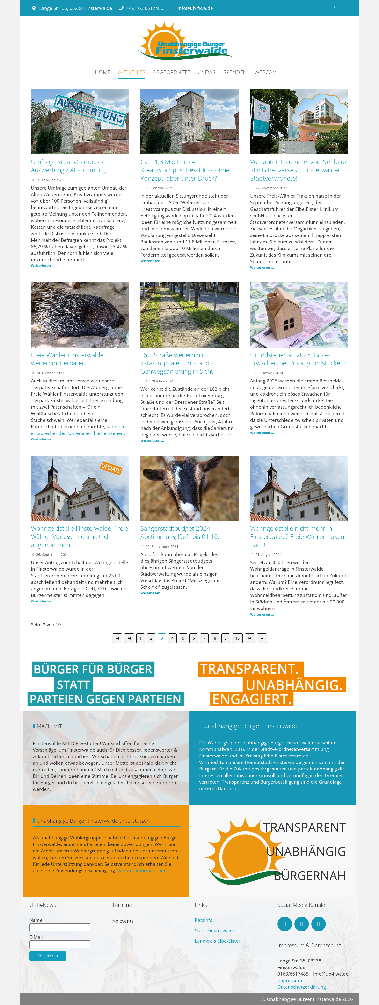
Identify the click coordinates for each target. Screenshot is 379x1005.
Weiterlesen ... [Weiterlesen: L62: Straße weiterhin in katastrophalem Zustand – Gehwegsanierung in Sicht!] (152, 440)
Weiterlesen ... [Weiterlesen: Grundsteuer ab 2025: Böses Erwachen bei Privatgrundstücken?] (262, 432)
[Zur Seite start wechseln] (117, 638)
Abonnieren (47, 956)
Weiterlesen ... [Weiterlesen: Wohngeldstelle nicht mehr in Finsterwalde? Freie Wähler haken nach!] (262, 614)
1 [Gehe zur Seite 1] (140, 638)
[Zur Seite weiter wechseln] (250, 638)
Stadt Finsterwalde (215, 930)
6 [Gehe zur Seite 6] (194, 638)
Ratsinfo (203, 920)
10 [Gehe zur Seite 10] (237, 638)
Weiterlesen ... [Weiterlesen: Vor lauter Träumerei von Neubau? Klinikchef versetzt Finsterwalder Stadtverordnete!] (262, 267)
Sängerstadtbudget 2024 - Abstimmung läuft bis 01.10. (179, 532)
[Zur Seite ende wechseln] (262, 638)
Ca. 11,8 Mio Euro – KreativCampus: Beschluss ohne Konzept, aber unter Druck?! (184, 170)
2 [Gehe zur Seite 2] (151, 638)
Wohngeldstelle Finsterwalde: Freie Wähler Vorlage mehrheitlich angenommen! (79, 536)
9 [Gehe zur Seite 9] (226, 638)
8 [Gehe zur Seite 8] (215, 638)
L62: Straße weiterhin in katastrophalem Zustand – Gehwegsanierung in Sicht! (177, 363)
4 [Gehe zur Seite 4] (172, 638)
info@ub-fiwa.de (195, 8)
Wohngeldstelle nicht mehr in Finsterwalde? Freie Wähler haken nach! (297, 536)
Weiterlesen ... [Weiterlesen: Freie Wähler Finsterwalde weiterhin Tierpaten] (43, 439)
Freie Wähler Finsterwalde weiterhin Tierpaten (67, 359)
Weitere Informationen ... (144, 870)
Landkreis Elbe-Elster (218, 941)
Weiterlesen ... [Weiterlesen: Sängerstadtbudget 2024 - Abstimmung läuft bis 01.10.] (152, 593)
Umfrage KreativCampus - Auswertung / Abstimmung (68, 165)
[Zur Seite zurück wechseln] (129, 638)
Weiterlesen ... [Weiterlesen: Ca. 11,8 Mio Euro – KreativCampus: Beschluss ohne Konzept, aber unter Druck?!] (152, 260)
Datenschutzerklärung (301, 986)
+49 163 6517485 (144, 8)
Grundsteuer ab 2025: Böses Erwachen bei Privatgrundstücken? (298, 359)
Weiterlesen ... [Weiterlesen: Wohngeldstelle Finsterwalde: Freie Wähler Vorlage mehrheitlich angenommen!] (43, 601)
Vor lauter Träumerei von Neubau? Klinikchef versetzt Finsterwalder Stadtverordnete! (298, 170)
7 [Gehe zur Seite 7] (204, 638)
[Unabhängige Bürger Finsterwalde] (186, 41)
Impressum (289, 980)
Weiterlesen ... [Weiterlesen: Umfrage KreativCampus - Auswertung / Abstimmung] (43, 265)
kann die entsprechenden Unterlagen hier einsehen (78, 429)
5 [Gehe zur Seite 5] (183, 638)
